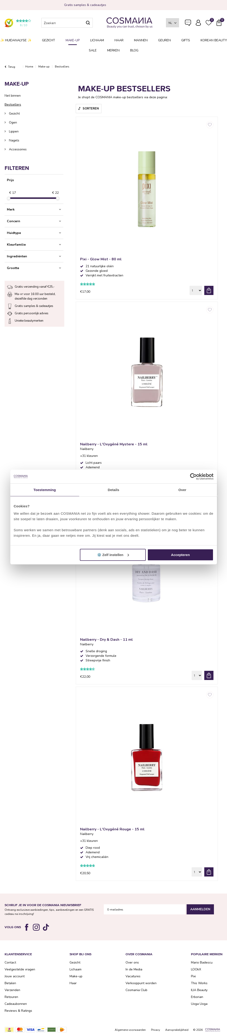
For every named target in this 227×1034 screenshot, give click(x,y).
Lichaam (97, 40)
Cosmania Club (136, 990)
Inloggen (198, 22)
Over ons (132, 962)
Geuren (164, 40)
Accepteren (180, 555)
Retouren (11, 997)
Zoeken (87, 22)
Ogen (12, 122)
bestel (208, 290)
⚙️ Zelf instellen (113, 554)
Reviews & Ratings (18, 1011)
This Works (199, 983)
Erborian (197, 997)
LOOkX (196, 969)
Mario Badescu (202, 962)
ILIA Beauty (199, 990)
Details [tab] (113, 490)
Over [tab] (182, 490)
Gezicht (48, 40)
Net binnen (13, 95)
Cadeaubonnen (16, 1004)
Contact (10, 962)
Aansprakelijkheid (176, 1030)
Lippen (13, 131)
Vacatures (133, 976)
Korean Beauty (214, 40)
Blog (134, 50)
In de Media (134, 969)
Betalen (10, 983)
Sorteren (91, 109)
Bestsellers (13, 104)
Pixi (193, 976)
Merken (113, 50)
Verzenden (12, 990)
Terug (11, 67)
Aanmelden (200, 909)
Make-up (73, 40)
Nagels (13, 140)
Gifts (185, 40)
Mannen (141, 40)
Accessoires (17, 149)
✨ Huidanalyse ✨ (15, 40)
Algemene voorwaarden (130, 1030)
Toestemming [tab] (45, 490)
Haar (119, 40)
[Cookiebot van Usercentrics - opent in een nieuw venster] (193, 476)
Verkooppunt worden (141, 983)
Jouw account (15, 976)
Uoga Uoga (199, 1004)
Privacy (155, 1030)
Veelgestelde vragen (188, 23)
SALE (93, 50)
